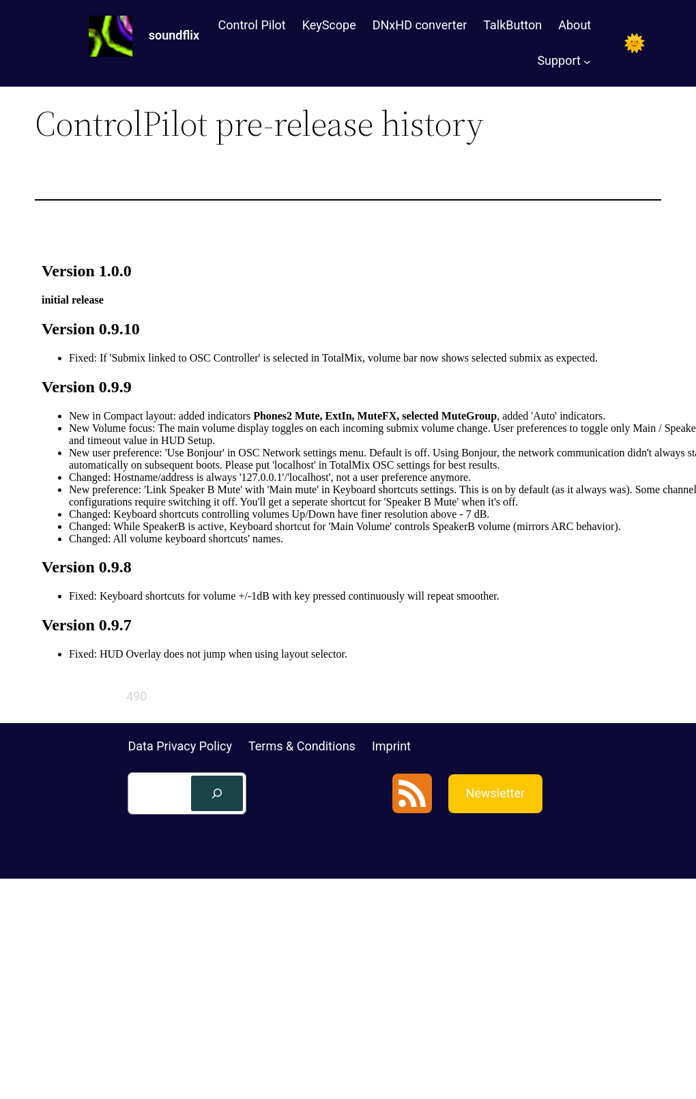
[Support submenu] (587, 61)
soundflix (174, 35)
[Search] (217, 793)
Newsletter (495, 793)
